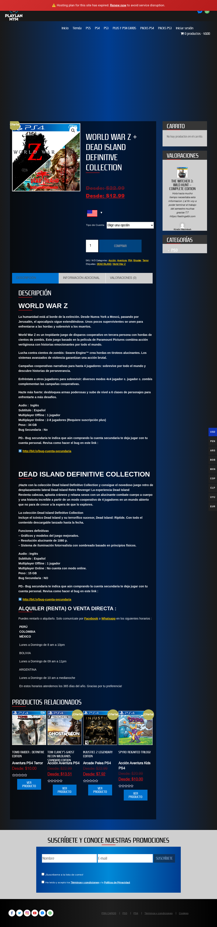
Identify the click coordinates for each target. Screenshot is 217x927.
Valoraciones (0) (123, 278)
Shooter (137, 261)
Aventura (122, 261)
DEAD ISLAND (104, 264)
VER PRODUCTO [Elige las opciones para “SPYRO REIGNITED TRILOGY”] (135, 795)
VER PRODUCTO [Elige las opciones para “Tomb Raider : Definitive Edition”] (29, 784)
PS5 (88, 28)
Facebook (91, 618)
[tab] (35, 278)
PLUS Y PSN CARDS (124, 28)
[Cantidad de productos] (92, 246)
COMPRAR (120, 246)
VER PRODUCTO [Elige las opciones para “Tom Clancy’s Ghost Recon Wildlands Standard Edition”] (64, 790)
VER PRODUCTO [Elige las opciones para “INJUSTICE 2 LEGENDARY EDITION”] (100, 790)
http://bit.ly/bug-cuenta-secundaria (47, 451)
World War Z (119, 264)
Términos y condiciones (85, 882)
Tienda (77, 28)
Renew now (118, 5)
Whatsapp (108, 618)
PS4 (97, 28)
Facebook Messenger (42, 913)
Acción (112, 261)
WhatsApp (50, 913)
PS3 (106, 28)
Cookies (183, 913)
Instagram (27, 913)
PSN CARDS (109, 913)
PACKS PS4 (147, 28)
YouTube (34, 913)
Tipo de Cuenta (95, 225)
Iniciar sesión (184, 28)
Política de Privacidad (117, 882)
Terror (145, 261)
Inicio (65, 28)
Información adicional (81, 278)
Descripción (26, 278)
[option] (185, 199)
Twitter (19, 913)
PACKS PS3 (165, 28)
